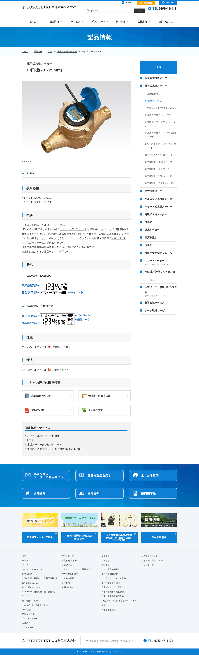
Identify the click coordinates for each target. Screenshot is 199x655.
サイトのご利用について (152, 560)
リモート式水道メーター (158, 206)
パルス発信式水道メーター (159, 199)
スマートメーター (161, 262)
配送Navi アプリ (29, 614)
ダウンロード (68, 556)
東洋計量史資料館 (110, 583)
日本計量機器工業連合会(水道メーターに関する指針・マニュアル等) (119, 600)
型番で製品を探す (70, 574)
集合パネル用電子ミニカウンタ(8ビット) (161, 146)
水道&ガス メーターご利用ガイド (77, 569)
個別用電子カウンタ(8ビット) (159, 155)
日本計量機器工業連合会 (113, 592)
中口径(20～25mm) (154, 101)
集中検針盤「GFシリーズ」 (158, 169)
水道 (50, 51)
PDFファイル (39, 347)
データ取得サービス (156, 310)
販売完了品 (67, 565)
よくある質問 (95, 410)
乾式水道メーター (154, 191)
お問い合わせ (68, 587)
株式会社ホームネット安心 (114, 578)
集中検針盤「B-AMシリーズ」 (159, 176)
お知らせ (106, 560)
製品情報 (38, 51)
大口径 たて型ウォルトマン (158, 115)
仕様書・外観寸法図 (99, 395)
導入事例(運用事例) (70, 560)
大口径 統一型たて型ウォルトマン (160, 124)
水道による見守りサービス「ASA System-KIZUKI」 (56, 449)
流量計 (148, 245)
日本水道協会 (108, 610)
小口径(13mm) (152, 94)
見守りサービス (29, 627)
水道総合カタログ (41, 395)
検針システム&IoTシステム (34, 569)
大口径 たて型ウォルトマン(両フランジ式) (160, 135)
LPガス (25, 565)
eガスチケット (28, 623)
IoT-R (30, 440)
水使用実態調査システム (158, 253)
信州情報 (106, 565)
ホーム (25, 51)
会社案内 (66, 583)
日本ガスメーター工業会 (113, 587)
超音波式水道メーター (157, 78)
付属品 (148, 222)
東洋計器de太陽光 (110, 574)
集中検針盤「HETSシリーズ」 (159, 162)
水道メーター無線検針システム (44, 444)
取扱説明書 (37, 410)
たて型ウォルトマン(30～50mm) (160, 108)
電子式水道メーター (67, 51)
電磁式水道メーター (156, 214)
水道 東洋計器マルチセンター (161, 276)
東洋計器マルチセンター (33, 587)
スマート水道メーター (72, 229)
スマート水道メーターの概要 (43, 435)
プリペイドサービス (31, 618)
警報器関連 (27, 574)
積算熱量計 (151, 237)
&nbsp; (115, 11)
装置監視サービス (154, 302)
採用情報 (106, 556)
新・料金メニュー (30, 601)
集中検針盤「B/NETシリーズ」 (160, 183)
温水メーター (152, 229)
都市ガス (26, 560)
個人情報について (149, 556)
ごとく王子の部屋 (110, 569)
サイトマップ (147, 565)
